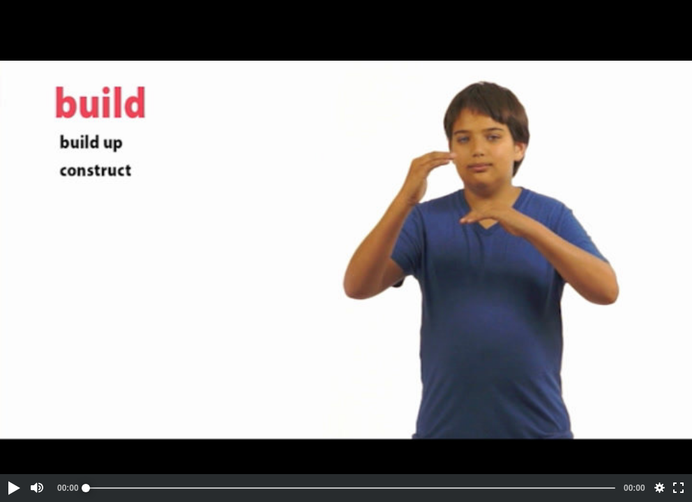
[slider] (350, 488)
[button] (13, 488)
